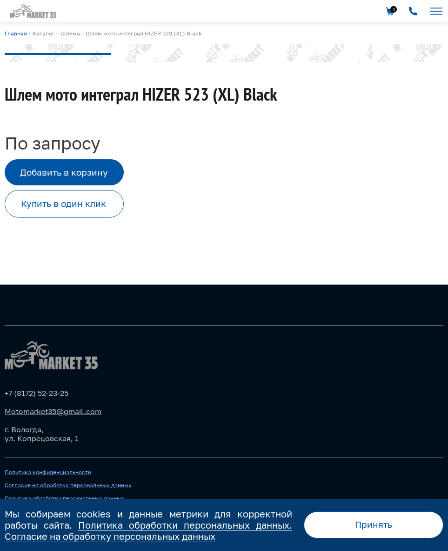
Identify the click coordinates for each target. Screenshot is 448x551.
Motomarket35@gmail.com (53, 411)
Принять (373, 524)
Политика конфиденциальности (48, 472)
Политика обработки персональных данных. (185, 525)
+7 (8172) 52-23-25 (36, 393)
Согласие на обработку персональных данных (68, 485)
